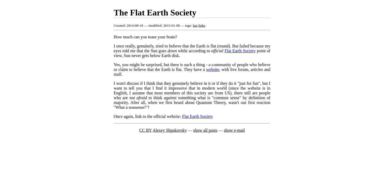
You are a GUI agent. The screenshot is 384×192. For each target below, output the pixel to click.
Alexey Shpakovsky (170, 130)
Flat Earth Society (240, 51)
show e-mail (234, 130)
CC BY (145, 130)
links (201, 25)
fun (195, 25)
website (212, 69)
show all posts (205, 130)
